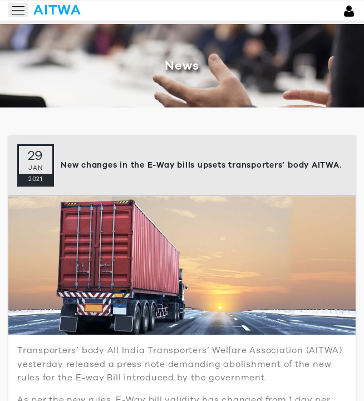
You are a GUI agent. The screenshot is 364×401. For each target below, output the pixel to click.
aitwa (57, 10)
